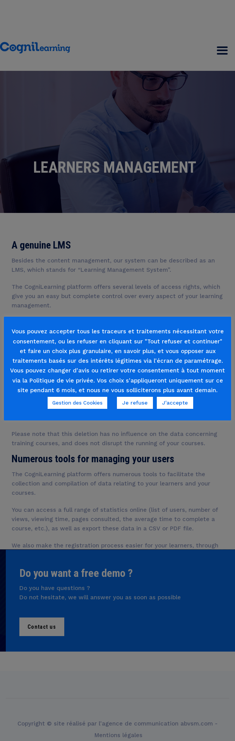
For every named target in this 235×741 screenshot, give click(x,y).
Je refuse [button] (135, 403)
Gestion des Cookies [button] (77, 403)
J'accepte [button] (175, 403)
